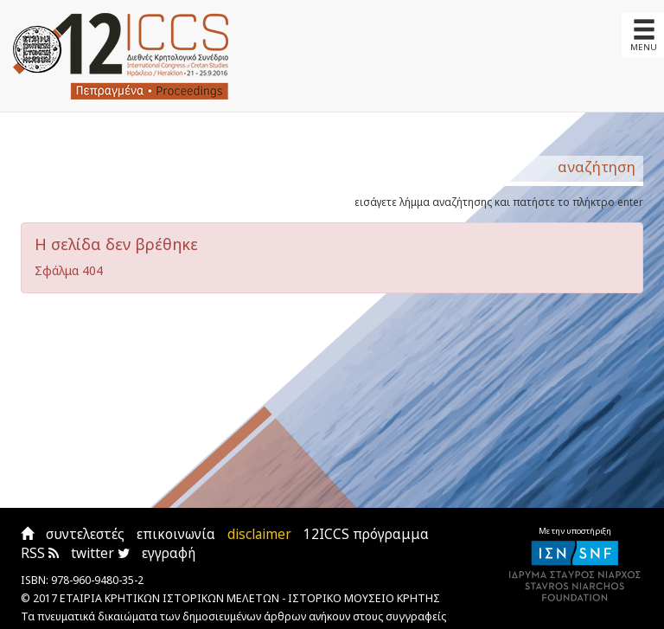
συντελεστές (85, 534)
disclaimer (259, 534)
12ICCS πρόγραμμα (366, 534)
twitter (100, 553)
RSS (40, 553)
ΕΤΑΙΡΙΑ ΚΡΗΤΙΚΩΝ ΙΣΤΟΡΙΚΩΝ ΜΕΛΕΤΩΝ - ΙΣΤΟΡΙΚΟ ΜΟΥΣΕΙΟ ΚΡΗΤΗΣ (250, 598)
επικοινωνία (176, 534)
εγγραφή (168, 553)
